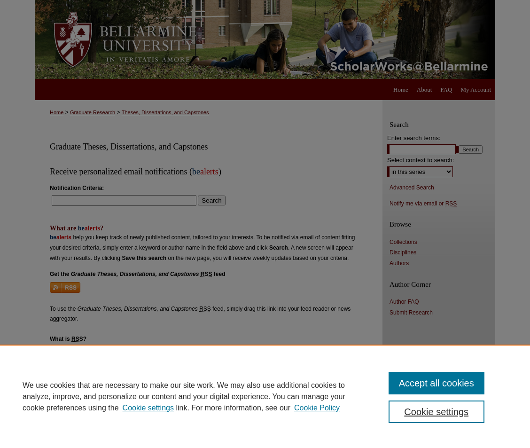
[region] (265, 396)
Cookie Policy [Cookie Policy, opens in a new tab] (317, 408)
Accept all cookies (436, 383)
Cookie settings (148, 408)
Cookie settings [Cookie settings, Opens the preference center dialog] (436, 412)
